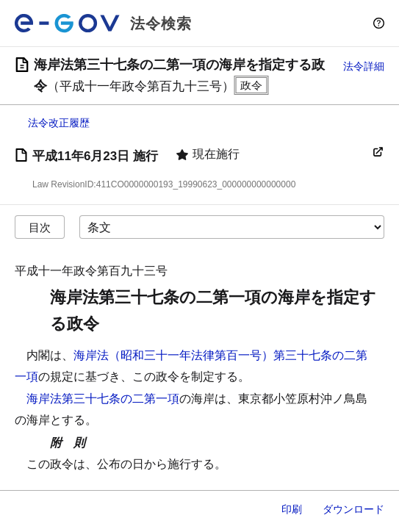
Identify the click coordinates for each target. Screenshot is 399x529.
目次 (40, 227)
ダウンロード (353, 509)
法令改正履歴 (59, 123)
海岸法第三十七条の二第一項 (102, 398)
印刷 (291, 509)
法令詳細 (363, 66)
